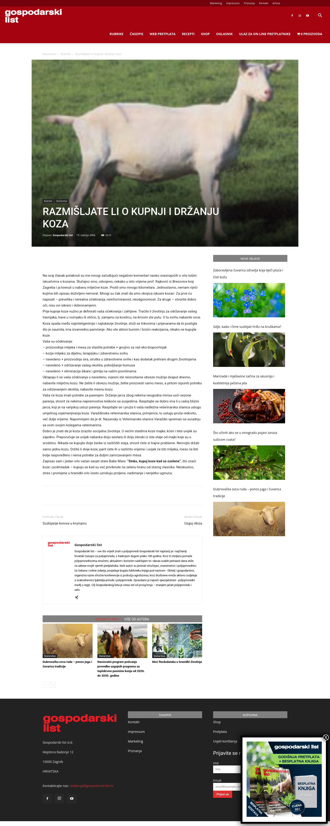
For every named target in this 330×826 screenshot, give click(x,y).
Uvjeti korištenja (225, 741)
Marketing (216, 3)
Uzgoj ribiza (193, 523)
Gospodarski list (63, 235)
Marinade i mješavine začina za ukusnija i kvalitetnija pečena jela (243, 379)
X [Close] (326, 737)
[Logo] (33, 15)
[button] (319, 16)
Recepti (188, 34)
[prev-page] (45, 685)
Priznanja (249, 3)
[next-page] (53, 685)
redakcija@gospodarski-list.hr (92, 786)
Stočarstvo (61, 201)
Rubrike (116, 34)
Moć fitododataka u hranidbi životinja (177, 662)
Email (217, 780)
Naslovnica (49, 54)
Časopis (136, 34)
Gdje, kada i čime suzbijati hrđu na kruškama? (247, 326)
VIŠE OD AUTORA (136, 619)
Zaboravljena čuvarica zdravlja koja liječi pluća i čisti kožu (248, 273)
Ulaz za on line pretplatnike (264, 34)
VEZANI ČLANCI (107, 619)
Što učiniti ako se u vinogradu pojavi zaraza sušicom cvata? (245, 436)
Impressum (232, 3)
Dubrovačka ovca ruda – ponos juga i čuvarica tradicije (247, 492)
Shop (205, 34)
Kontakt (263, 3)
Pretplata (220, 731)
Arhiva (276, 3)
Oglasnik (224, 34)
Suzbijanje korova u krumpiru (65, 523)
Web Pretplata (163, 34)
